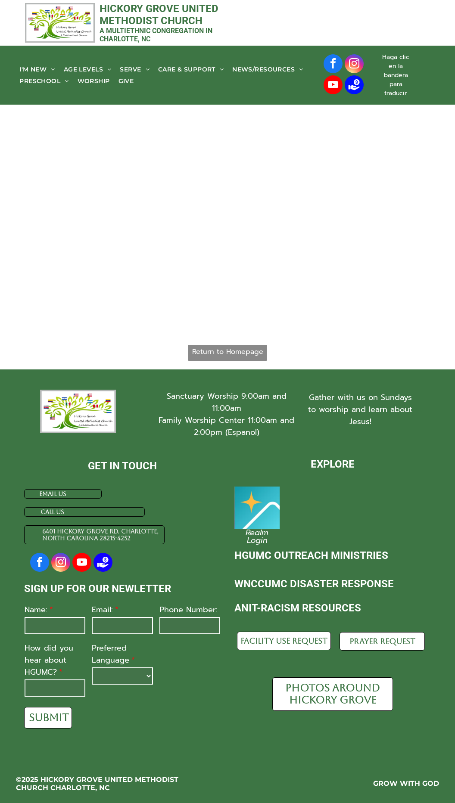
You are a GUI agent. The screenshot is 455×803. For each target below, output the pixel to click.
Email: (102, 610)
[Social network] (354, 85)
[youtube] (333, 85)
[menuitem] (37, 69)
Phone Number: (188, 610)
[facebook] (333, 64)
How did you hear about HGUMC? (49, 660)
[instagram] (354, 64)
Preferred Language (110, 654)
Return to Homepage (227, 352)
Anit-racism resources (297, 608)
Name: (36, 610)
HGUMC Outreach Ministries (311, 555)
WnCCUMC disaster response (314, 584)
